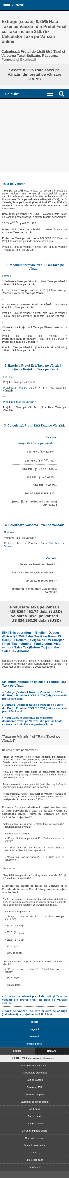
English (17, 1051)
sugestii (34, 1029)
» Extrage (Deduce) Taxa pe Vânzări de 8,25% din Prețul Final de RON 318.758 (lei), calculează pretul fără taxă (34, 708)
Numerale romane (34, 1138)
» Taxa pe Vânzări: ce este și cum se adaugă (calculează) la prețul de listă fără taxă (34, 1012)
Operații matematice (34, 1145)
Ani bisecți (34, 1109)
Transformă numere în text (34, 1065)
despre (34, 1021)
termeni (34, 1036)
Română (51, 1051)
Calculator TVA (34, 1087)
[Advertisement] (34, 135)
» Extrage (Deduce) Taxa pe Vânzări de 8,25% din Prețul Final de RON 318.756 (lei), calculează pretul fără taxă (34, 695)
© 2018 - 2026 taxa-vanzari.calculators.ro (34, 1058)
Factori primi (34, 1116)
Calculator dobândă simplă (35, 1101)
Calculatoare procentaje (34, 1072)
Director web (34, 1167)
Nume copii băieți (34, 1159)
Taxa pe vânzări (34, 1079)
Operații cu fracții (34, 1123)
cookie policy (34, 1043)
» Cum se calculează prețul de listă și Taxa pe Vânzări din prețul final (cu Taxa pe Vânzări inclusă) (34, 1000)
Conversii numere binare (34, 1130)
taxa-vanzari (13, 5)
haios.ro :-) (34, 1152)
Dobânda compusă (34, 1094)
